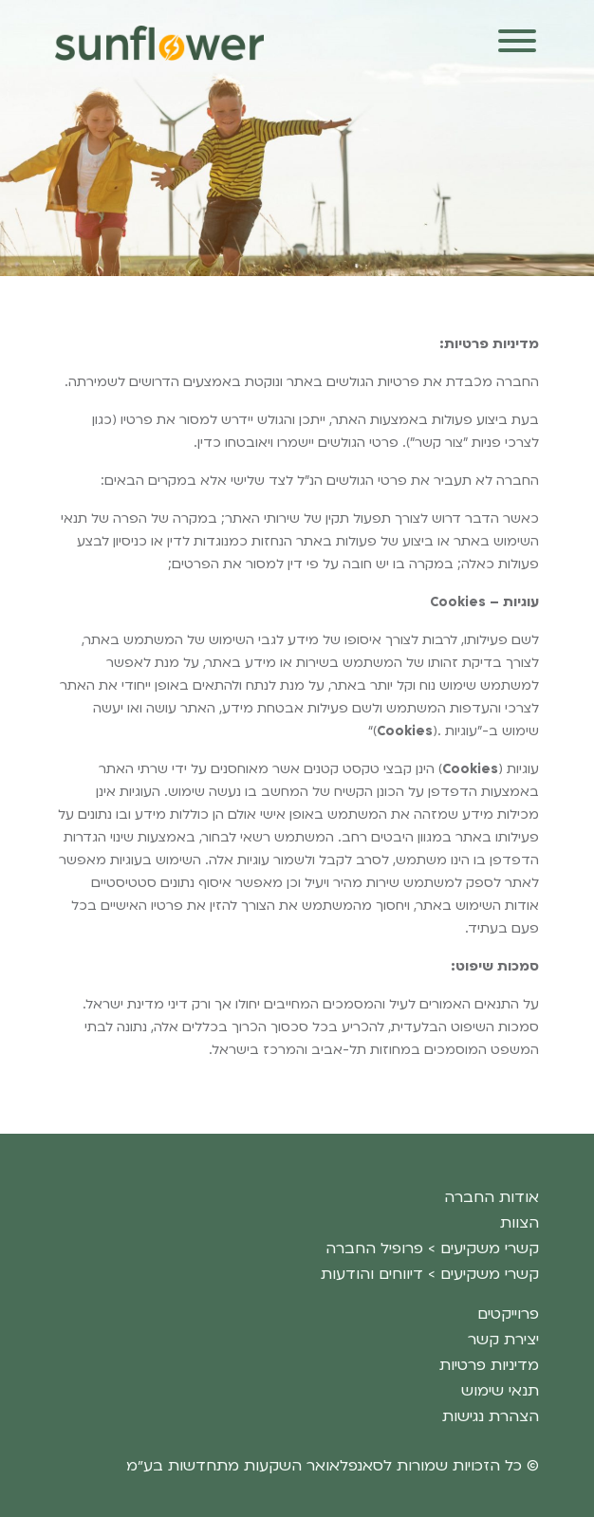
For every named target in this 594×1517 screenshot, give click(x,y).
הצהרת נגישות (490, 1416)
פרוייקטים (508, 1314)
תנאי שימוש (500, 1390)
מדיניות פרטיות (489, 1365)
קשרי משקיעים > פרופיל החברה (432, 1248)
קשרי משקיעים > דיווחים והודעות (430, 1274)
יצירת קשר (503, 1339)
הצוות (519, 1222)
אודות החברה (491, 1197)
